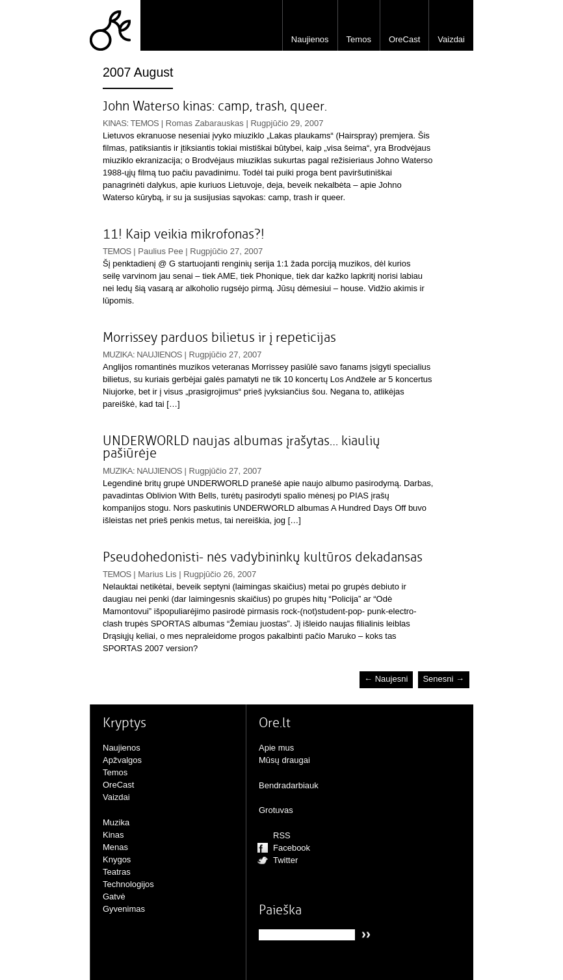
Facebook (291, 848)
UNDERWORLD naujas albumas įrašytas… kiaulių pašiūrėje (241, 447)
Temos (359, 39)
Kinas (114, 123)
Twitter (285, 860)
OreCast (404, 39)
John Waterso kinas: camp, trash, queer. (215, 106)
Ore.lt (115, 25)
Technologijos (128, 884)
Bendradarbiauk (289, 785)
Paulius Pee (160, 251)
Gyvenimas (124, 909)
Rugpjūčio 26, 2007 (219, 574)
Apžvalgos (122, 760)
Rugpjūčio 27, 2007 (226, 251)
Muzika (118, 354)
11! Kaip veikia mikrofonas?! (184, 234)
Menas (115, 847)
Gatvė (114, 896)
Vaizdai (451, 39)
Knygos (117, 859)
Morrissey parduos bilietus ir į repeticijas (219, 337)
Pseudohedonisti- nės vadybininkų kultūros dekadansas (263, 557)
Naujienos (310, 39)
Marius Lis (157, 574)
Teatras (117, 872)
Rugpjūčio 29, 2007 (286, 123)
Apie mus (276, 748)
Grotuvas (276, 810)
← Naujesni (386, 679)
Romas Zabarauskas (205, 123)
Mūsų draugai (284, 760)
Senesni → (443, 679)
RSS (282, 835)
